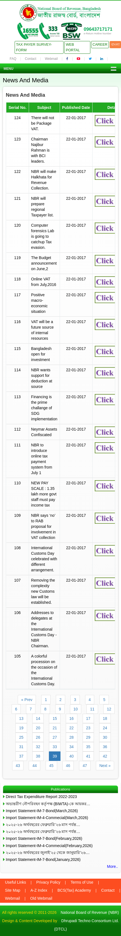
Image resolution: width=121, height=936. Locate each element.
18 (105, 718)
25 (21, 737)
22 (71, 728)
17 (88, 718)
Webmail (51, 59)
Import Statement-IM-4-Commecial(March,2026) (47, 817)
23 (88, 728)
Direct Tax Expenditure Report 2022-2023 (41, 796)
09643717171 (98, 29)
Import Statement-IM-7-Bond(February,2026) (44, 838)
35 (88, 747)
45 (51, 765)
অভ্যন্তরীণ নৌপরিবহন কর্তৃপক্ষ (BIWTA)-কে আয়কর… (48, 804)
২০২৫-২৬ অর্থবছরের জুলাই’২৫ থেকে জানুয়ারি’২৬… (48, 852)
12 (109, 709)
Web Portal (73, 47)
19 (21, 728)
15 (54, 718)
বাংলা (115, 44)
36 (105, 747)
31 (21, 747)
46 (68, 765)
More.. (112, 866)
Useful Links (15, 882)
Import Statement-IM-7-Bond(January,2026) (43, 859)
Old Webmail (41, 898)
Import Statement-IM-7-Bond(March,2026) (42, 811)
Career (100, 44)
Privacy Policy (48, 882)
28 (71, 737)
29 (88, 737)
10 (75, 709)
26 (38, 737)
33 (54, 747)
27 (54, 737)
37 (21, 756)
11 (92, 709)
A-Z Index (38, 890)
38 (38, 756)
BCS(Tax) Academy (74, 890)
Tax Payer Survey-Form (34, 47)
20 (38, 728)
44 (34, 765)
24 (105, 728)
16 (71, 718)
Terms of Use (81, 882)
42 (105, 756)
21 (54, 728)
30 (105, 737)
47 (85, 765)
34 (71, 747)
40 (71, 756)
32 (38, 747)
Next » (105, 765)
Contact (30, 59)
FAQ (13, 59)
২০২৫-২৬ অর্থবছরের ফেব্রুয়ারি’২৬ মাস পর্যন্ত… (43, 824)
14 (38, 718)
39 (54, 756)
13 (21, 718)
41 (88, 756)
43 (18, 765)
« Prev (26, 699)
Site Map (12, 890)
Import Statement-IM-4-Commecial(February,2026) (49, 845)
